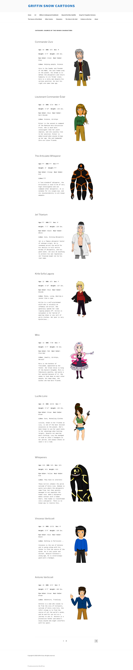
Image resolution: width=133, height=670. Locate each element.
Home (29, 15)
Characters (59, 19)
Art (35, 15)
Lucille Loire (41, 396)
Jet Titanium (41, 214)
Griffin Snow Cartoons (51, 6)
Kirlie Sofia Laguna (44, 273)
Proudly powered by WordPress (36, 666)
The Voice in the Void (71, 19)
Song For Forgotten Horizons (87, 15)
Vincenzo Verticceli (44, 518)
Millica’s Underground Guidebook (48, 15)
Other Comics (49, 19)
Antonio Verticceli (44, 577)
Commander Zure (44, 42)
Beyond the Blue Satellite (69, 15)
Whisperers (41, 457)
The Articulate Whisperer (48, 156)
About (96, 19)
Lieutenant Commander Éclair (50, 96)
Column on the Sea (86, 19)
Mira (37, 335)
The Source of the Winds (35, 19)
